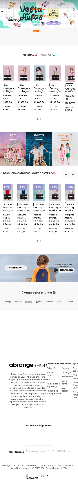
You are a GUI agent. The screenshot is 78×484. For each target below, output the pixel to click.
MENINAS (37, 23)
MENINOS (37, 27)
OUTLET (36, 31)
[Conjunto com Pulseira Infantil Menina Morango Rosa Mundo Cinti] (24, 88)
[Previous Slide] (7, 91)
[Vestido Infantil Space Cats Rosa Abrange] (55, 209)
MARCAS (37, 12)
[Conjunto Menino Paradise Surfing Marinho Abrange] (23, 209)
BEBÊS (35, 19)
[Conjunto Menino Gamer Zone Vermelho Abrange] (7, 209)
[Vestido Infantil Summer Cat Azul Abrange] (39, 209)
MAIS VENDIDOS (41, 16)
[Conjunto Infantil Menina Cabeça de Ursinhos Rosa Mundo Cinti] (39, 88)
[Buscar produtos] (61, 20)
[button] (37, 119)
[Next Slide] (71, 91)
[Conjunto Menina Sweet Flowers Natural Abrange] (71, 209)
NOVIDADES (38, 8)
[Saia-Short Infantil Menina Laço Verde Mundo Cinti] (55, 88)
